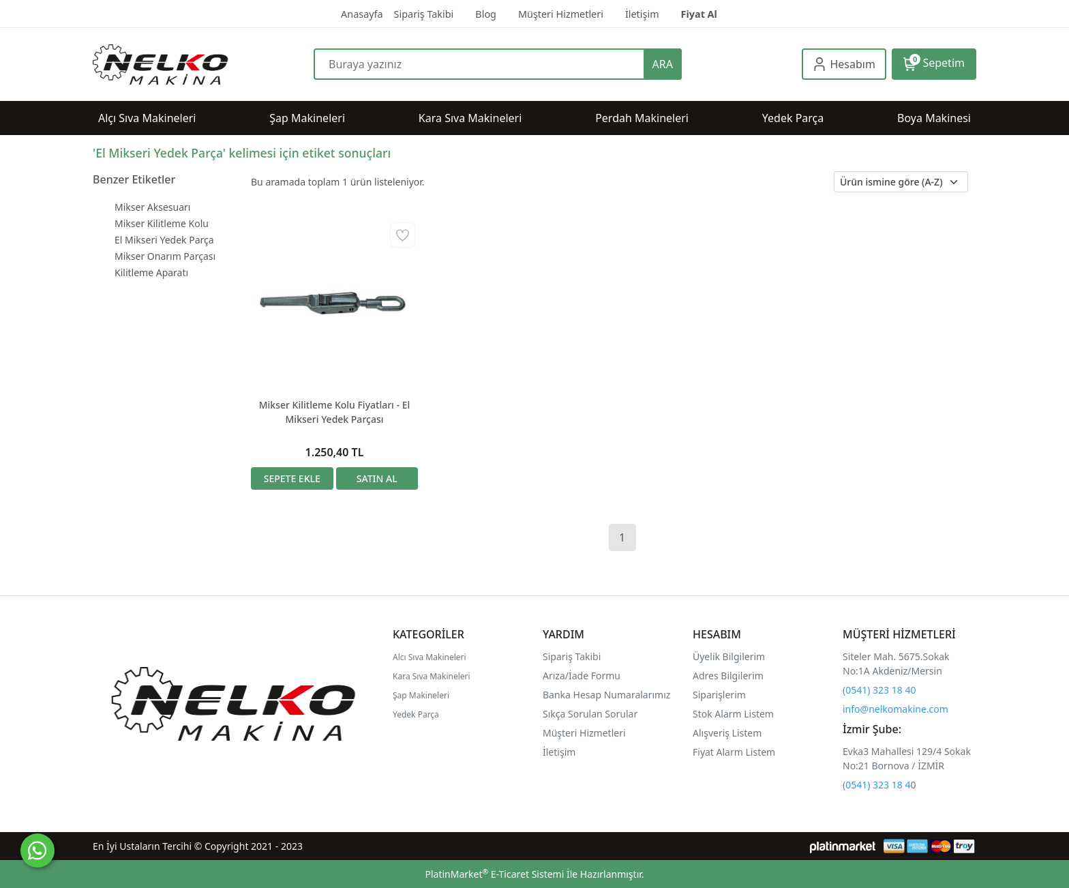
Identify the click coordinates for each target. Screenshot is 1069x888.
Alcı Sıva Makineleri (429, 657)
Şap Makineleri (421, 695)
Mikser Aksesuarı (152, 207)
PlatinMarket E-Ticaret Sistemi (494, 874)
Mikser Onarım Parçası (165, 256)
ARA (662, 64)
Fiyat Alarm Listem (734, 751)
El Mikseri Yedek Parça (164, 239)
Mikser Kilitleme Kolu (162, 223)
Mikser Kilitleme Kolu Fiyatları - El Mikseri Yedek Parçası (334, 412)
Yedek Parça (416, 714)
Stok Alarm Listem (733, 713)
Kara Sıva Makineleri (431, 676)
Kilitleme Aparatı (151, 272)
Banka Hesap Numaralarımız (606, 694)
